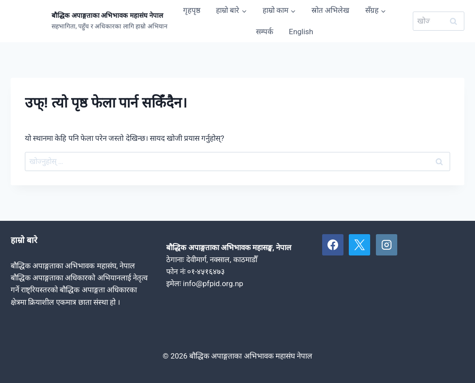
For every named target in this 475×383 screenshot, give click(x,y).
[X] (359, 244)
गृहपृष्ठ (191, 10)
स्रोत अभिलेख (330, 10)
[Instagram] (386, 244)
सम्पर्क (264, 31)
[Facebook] (332, 244)
